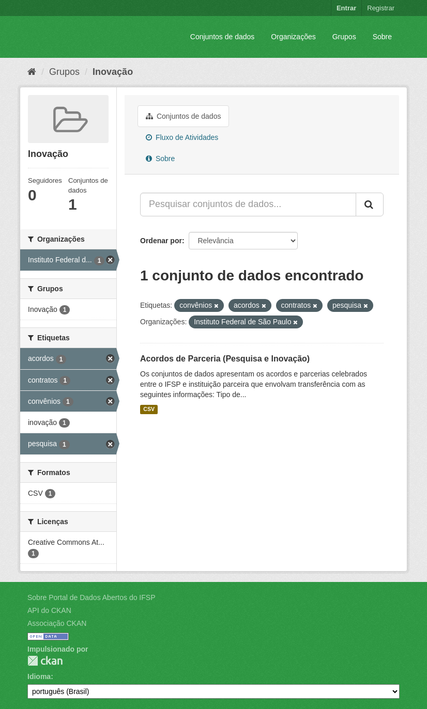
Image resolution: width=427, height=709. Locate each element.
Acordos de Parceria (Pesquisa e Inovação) (225, 358)
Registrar (380, 8)
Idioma (39, 676)
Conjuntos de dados (222, 37)
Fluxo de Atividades (182, 137)
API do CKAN (49, 610)
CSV (149, 409)
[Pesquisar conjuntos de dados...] (248, 204)
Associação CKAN (56, 623)
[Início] (31, 72)
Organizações (293, 37)
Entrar (346, 8)
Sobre (382, 37)
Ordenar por (161, 241)
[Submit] (370, 204)
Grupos (344, 37)
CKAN (45, 660)
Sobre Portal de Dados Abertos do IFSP (91, 597)
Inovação (113, 72)
